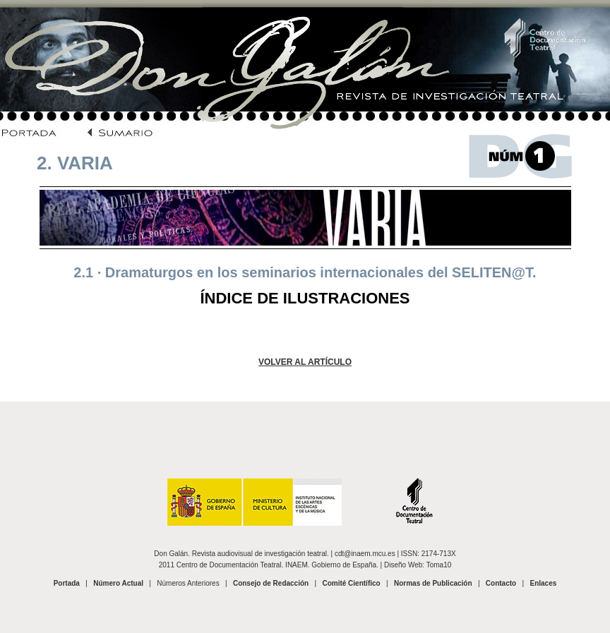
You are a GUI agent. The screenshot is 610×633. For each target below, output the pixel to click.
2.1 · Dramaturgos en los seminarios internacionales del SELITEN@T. (304, 272)
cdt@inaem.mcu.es (365, 553)
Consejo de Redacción (271, 583)
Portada (67, 583)
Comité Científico (351, 583)
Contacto (501, 583)
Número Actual (118, 583)
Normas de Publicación (433, 583)
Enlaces (543, 583)
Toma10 (439, 565)
